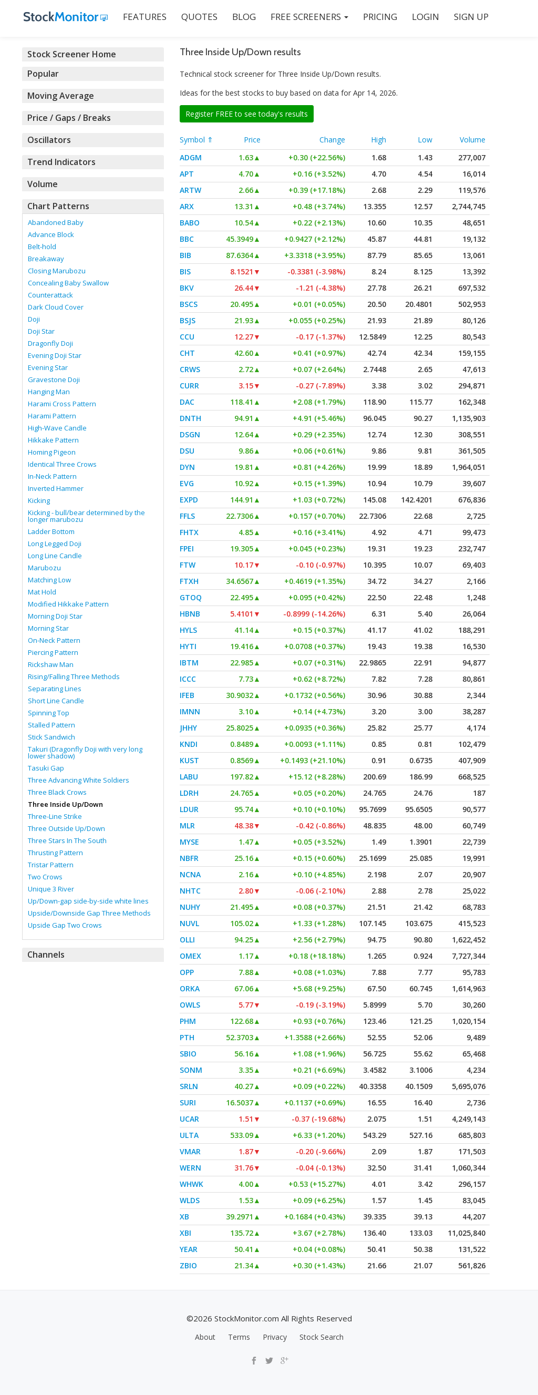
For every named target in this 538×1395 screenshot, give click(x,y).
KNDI (189, 744)
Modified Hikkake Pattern (68, 604)
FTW (187, 565)
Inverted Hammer (56, 488)
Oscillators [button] (48, 140)
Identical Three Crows (62, 464)
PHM (188, 1021)
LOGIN (424, 17)
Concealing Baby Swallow (68, 283)
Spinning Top (48, 712)
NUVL (189, 923)
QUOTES (198, 17)
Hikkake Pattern (53, 440)
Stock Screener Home (69, 54)
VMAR (190, 1151)
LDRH (189, 793)
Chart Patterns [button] (56, 206)
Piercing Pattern (53, 652)
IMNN (190, 711)
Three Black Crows (57, 792)
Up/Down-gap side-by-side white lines (88, 901)
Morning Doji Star (55, 616)
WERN (190, 1168)
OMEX (190, 956)
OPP (187, 972)
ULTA (189, 1135)
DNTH (190, 418)
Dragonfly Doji (50, 343)
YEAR (189, 1249)
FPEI (187, 548)
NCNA (190, 874)
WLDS (190, 1200)
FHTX (189, 532)
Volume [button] (42, 184)
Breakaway (46, 258)
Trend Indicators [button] (60, 162)
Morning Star (48, 628)
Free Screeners (308, 17)
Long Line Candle (55, 555)
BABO (190, 223)
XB (184, 1217)
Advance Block (51, 234)
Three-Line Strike (55, 816)
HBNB (190, 614)
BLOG (242, 17)
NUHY (190, 907)
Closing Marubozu (57, 270)
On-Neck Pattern (54, 640)
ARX (187, 206)
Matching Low (49, 579)
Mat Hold (42, 592)
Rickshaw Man (51, 664)
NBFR (189, 858)
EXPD (189, 500)
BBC (187, 239)
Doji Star (41, 331)
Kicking (39, 500)
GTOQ (191, 597)
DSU (187, 451)
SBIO (188, 1054)
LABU (189, 777)
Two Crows (45, 876)
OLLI (187, 940)
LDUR (189, 809)
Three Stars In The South (67, 840)
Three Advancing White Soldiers (78, 780)
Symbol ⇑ (196, 140)
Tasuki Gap (46, 768)
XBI (185, 1233)
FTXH (189, 581)
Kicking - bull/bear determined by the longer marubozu (86, 516)
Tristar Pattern (51, 864)
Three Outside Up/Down (66, 828)
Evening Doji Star (54, 355)
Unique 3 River (51, 889)
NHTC (190, 891)
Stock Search (321, 1337)
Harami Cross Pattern (62, 403)
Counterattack (50, 295)
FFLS (187, 516)
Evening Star (48, 367)
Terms (239, 1337)
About (205, 1337)
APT (187, 174)
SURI (188, 1102)
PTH (187, 1037)
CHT (187, 353)
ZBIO (188, 1265)
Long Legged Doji (54, 543)
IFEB (187, 695)
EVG (187, 483)
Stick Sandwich (51, 737)
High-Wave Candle (57, 428)
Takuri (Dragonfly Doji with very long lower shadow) (85, 752)
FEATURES (143, 17)
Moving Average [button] (59, 95)
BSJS (187, 320)
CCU (187, 337)
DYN (187, 467)
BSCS (189, 304)
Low (425, 140)
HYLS (188, 630)
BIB (185, 255)
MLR (187, 825)
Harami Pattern (52, 415)
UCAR (189, 1119)
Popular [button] (43, 73)
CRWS (190, 369)
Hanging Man (49, 391)
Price (252, 140)
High (378, 140)
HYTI (188, 646)
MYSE (189, 842)
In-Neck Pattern (52, 476)
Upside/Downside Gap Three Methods (89, 913)
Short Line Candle (56, 700)
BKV (187, 288)
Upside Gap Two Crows (65, 925)
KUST (189, 760)
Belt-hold (42, 246)
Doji (34, 319)
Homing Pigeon (52, 452)
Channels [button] (45, 954)
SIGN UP (469, 17)
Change (332, 140)
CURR (189, 386)
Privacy (275, 1337)
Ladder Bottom (51, 531)
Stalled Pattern (51, 725)
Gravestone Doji (54, 379)
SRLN (189, 1086)
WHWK (191, 1184)
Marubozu (44, 567)
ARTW (190, 190)
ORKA (190, 988)
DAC (187, 402)
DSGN (190, 434)
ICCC (188, 679)
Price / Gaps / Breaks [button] (68, 118)
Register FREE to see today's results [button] (246, 114)
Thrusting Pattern (55, 852)
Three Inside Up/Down (65, 804)
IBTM (189, 663)
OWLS (190, 1005)
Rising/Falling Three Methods (74, 676)
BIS (185, 271)
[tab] (93, 54)
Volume (472, 140)
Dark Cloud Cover (56, 307)
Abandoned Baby (56, 222)
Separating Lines (54, 688)
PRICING (378, 17)
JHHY (188, 728)
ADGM (191, 157)
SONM (191, 1070)
